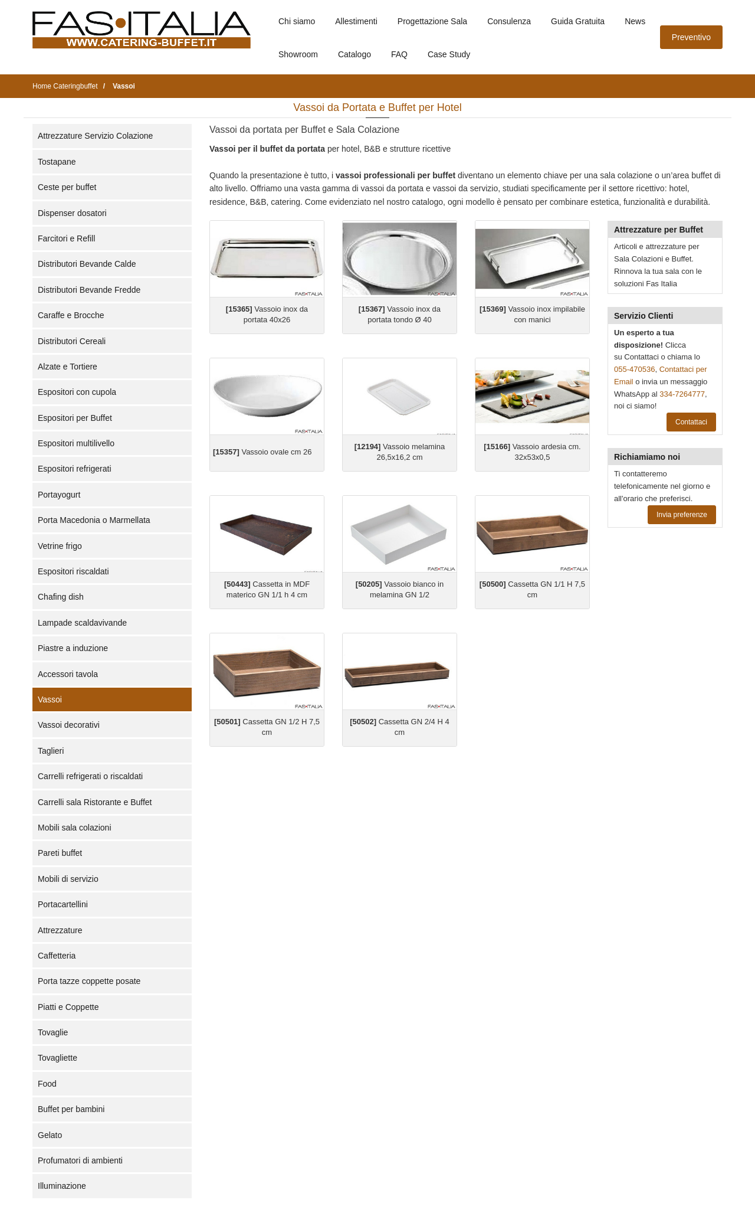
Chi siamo (296, 21)
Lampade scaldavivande (82, 622)
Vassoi (50, 699)
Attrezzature (60, 930)
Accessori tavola (68, 674)
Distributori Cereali (72, 341)
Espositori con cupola (77, 392)
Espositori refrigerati (74, 468)
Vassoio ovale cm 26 (262, 451)
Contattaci (691, 422)
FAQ (399, 54)
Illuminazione (62, 1186)
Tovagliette (57, 1057)
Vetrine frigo (60, 546)
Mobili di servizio (68, 879)
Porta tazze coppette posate (89, 981)
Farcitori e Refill (66, 238)
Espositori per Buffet (75, 418)
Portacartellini (63, 904)
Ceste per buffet (67, 187)
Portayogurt (59, 494)
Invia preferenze (681, 515)
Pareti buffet (60, 853)
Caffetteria (57, 955)
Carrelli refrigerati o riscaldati (90, 776)
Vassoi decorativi (69, 725)
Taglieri (51, 751)
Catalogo (354, 54)
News (635, 21)
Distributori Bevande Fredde (89, 290)
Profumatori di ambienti (80, 1160)
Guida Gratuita (578, 21)
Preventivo (691, 37)
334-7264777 (682, 394)
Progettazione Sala (432, 21)
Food (47, 1083)
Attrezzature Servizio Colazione (95, 135)
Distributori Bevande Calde (87, 264)
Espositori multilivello (76, 443)
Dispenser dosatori (72, 213)
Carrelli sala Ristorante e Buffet (95, 802)
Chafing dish (61, 596)
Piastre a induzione (73, 648)
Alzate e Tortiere (67, 366)
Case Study (449, 54)
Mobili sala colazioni (74, 827)
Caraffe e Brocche (71, 315)
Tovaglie (53, 1032)
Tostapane (57, 161)
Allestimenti (356, 21)
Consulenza (509, 21)
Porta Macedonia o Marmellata (94, 520)
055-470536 (634, 369)
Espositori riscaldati (73, 571)
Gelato (50, 1135)
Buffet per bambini (71, 1109)
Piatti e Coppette (68, 1007)
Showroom (298, 54)
